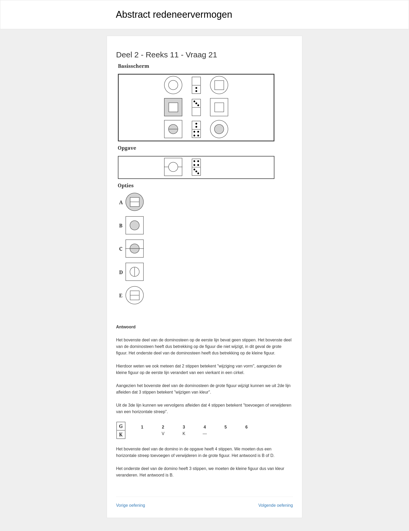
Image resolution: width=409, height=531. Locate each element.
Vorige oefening (130, 505)
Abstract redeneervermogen (174, 14)
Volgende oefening (275, 505)
